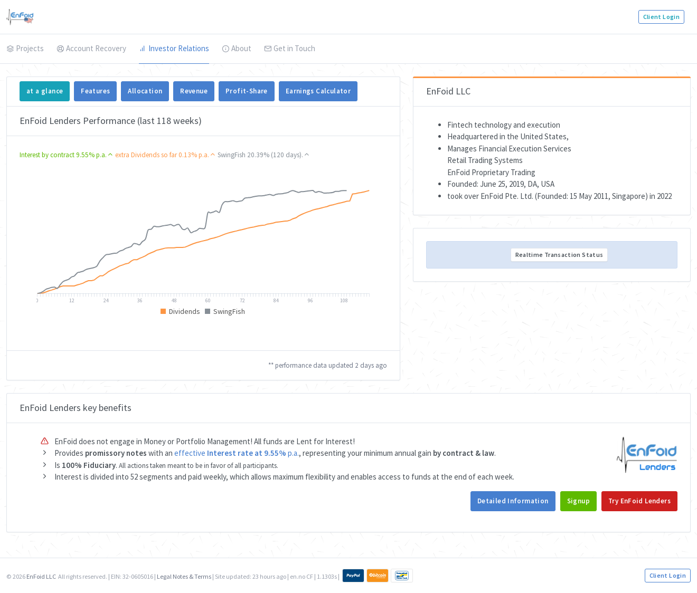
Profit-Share (246, 91)
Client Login (661, 17)
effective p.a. (236, 453)
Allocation (145, 91)
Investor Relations (174, 48)
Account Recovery (91, 48)
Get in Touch (289, 48)
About (236, 48)
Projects (25, 48)
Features (95, 91)
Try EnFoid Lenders (639, 500)
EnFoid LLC (41, 576)
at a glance (44, 91)
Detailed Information (513, 500)
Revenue (194, 91)
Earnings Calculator (318, 91)
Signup (578, 500)
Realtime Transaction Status (559, 255)
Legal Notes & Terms (184, 576)
